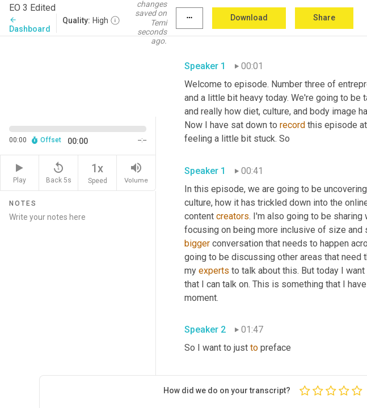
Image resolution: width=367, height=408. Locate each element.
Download (249, 17)
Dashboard (29, 24)
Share (324, 17)
